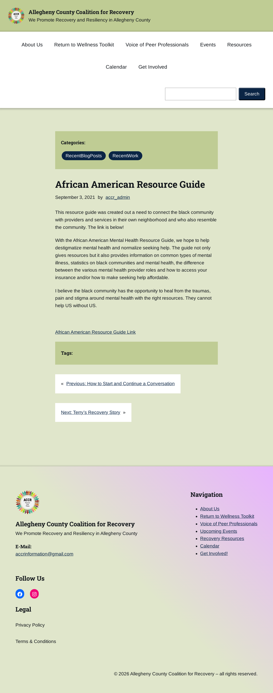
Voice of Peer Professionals (229, 523)
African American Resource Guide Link (95, 332)
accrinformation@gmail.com (44, 553)
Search (251, 93)
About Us (210, 508)
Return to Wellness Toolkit (227, 516)
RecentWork (125, 155)
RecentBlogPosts (84, 155)
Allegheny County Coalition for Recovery (81, 11)
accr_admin (118, 197)
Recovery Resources (222, 538)
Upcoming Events (218, 531)
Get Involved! (214, 553)
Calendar (209, 546)
